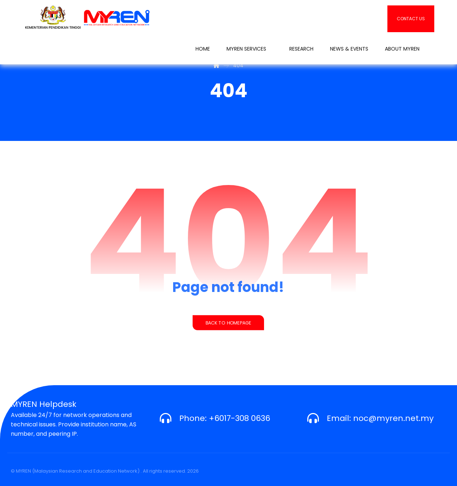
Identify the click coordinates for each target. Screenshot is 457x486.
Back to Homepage (228, 322)
